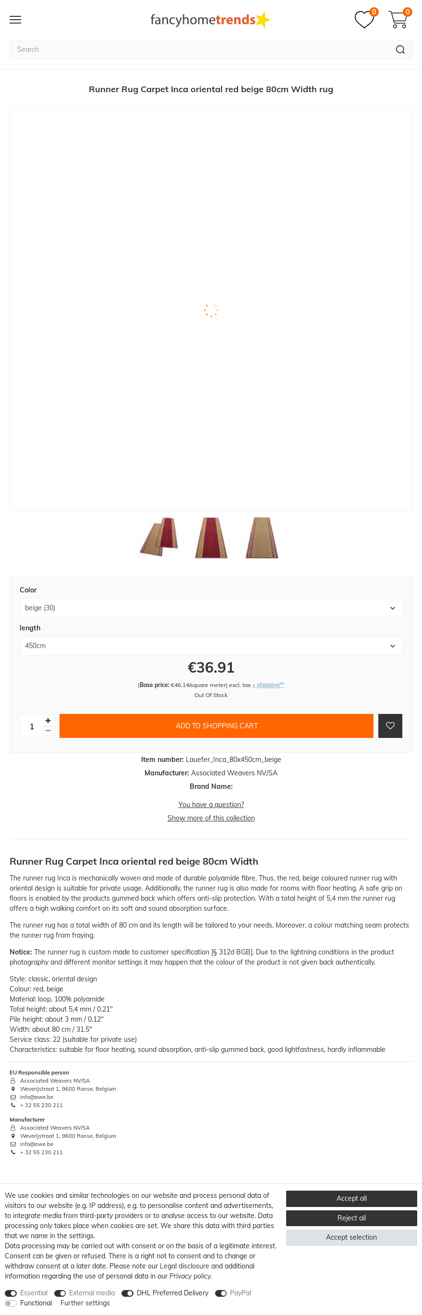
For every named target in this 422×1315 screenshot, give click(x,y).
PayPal (240, 1293)
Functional (36, 1303)
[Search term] (199, 49)
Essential (34, 1293)
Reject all (352, 1218)
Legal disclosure (184, 1266)
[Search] (400, 49)
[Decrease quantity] (48, 731)
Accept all (352, 1198)
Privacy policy (189, 1276)
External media (92, 1293)
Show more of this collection (211, 818)
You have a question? (211, 804)
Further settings (85, 1303)
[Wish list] (367, 19)
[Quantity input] (31, 725)
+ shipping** (268, 684)
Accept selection (351, 1237)
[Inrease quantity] (48, 721)
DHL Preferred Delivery (172, 1293)
